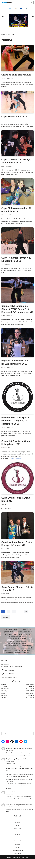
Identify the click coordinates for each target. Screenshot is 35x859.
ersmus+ (17, 847)
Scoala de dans (5, 34)
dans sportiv (17, 841)
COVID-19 (9, 652)
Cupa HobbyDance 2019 (14, 116)
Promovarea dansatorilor (10, 645)
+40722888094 (9, 673)
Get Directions (9, 670)
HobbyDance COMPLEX (11, 629)
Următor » (6, 617)
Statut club (6, 648)
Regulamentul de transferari (17, 638)
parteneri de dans (17, 850)
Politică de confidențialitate (22, 650)
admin (8, 748)
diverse (17, 844)
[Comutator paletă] (33, 16)
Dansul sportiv (26, 629)
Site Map (18, 652)
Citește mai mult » (15, 458)
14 (26, 611)
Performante (18, 634)
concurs (17, 834)
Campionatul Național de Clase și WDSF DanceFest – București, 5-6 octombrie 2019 (17, 309)
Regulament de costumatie (17, 641)
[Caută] (3, 16)
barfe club (17, 828)
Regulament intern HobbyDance (17, 636)
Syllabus (26, 652)
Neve (9, 857)
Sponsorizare (28, 632)
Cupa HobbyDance (8, 632)
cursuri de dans (17, 838)
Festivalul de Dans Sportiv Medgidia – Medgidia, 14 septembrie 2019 (15, 420)
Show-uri (27, 634)
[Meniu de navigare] (31, 2)
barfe (17, 825)
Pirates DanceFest (26, 805)
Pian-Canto (7, 650)
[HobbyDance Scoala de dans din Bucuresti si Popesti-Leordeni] (7, 2)
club (17, 831)
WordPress (24, 857)
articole (17, 822)
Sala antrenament (26, 645)
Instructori (15, 648)
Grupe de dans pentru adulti (16, 74)
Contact (14, 792)
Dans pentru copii (26, 648)
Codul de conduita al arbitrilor (17, 643)
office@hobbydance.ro (12, 677)
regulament (17, 853)
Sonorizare (8, 634)
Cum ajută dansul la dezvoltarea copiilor (18, 774)
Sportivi (19, 632)
